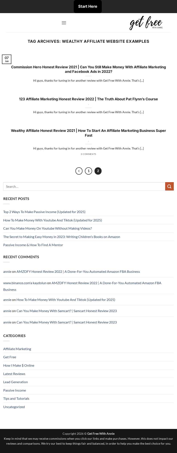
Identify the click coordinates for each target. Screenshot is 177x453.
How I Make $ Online (18, 365)
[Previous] (79, 171)
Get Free (9, 357)
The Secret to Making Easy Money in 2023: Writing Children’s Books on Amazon (61, 237)
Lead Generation (15, 382)
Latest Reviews (14, 374)
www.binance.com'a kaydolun (24, 283)
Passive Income (14, 390)
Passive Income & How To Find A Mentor (33, 245)
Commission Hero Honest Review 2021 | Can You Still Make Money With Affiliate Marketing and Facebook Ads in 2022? (88, 69)
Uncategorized (14, 407)
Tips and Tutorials (16, 398)
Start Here (87, 6)
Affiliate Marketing (17, 349)
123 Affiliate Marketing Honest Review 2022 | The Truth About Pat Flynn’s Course (88, 99)
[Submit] (169, 186)
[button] (63, 22)
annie (7, 271)
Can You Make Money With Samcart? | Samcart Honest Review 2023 (66, 311)
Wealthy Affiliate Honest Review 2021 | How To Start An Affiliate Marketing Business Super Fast (88, 132)
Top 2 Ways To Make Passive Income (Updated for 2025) (44, 212)
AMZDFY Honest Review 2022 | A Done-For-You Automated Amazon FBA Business (78, 271)
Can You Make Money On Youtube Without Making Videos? (47, 228)
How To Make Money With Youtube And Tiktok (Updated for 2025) (52, 220)
